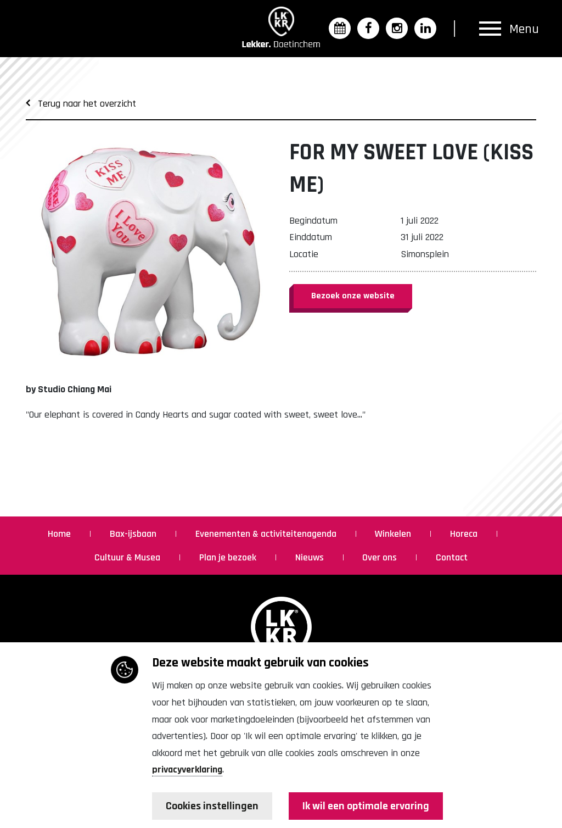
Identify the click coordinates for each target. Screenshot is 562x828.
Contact (452, 557)
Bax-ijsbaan (134, 533)
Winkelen (394, 533)
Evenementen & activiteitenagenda (267, 533)
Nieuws (310, 557)
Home (60, 533)
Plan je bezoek (228, 557)
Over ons (380, 557)
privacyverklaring (187, 769)
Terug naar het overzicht (81, 103)
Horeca (465, 533)
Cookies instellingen (212, 806)
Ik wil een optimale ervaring (365, 806)
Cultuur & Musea (128, 557)
